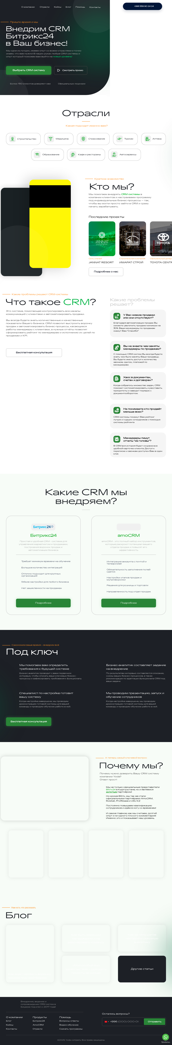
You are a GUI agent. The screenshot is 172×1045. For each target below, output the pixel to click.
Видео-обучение (69, 1025)
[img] (11, 7)
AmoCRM (38, 1025)
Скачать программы (71, 1029)
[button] (34, 352)
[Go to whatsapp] (165, 1037)
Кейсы (57, 7)
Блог (68, 7)
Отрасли (44, 7)
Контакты (95, 7)
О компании (28, 7)
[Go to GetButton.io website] (165, 1042)
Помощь (80, 7)
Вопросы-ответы (69, 1021)
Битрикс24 (39, 1021)
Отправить (154, 1022)
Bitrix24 (111, 789)
